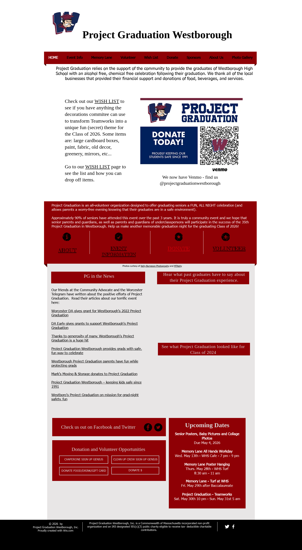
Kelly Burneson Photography (155, 266)
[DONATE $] (135, 470)
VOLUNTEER (229, 249)
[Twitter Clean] (227, 526)
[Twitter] (158, 427)
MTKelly (178, 266)
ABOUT (67, 250)
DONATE (179, 249)
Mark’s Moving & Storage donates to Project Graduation (94, 374)
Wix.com (68, 530)
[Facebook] (148, 427)
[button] (83, 460)
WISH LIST (107, 101)
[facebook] (233, 526)
